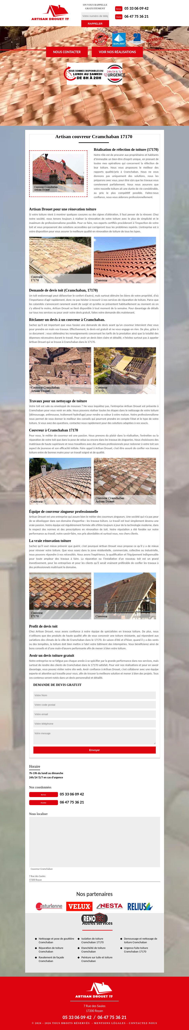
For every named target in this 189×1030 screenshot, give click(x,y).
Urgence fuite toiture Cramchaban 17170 (136, 949)
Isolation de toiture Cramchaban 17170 (93, 940)
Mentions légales (110, 1023)
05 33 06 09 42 (136, 8)
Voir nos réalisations (117, 52)
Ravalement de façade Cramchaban (51, 959)
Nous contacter (67, 52)
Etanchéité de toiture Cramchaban (94, 949)
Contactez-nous (143, 1023)
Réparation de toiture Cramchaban (51, 949)
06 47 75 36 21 (136, 16)
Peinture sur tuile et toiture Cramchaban (97, 959)
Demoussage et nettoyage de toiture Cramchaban (140, 940)
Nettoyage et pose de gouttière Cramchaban (56, 940)
